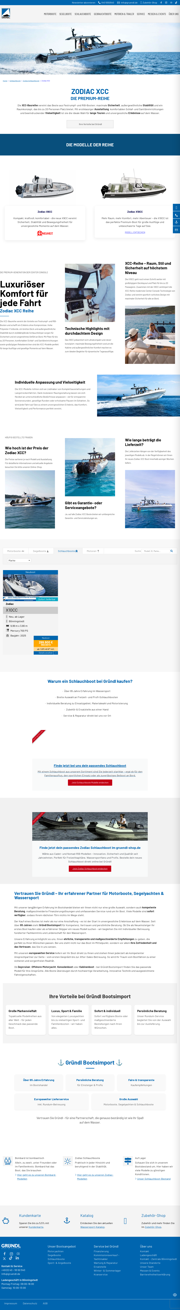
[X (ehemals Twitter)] (4, 1258)
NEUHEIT (45, 233)
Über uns (174, 14)
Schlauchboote (83, 14)
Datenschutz (30, 1303)
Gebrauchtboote (103, 14)
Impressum (10, 1303)
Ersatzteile (100, 1266)
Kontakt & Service (11, 1266)
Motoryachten (56, 1251)
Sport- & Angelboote (59, 1262)
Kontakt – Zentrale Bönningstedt (158, 1259)
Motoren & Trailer (124, 14)
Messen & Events (157, 14)
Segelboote (65, 14)
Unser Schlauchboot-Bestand (154, 1178)
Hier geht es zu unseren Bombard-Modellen (36, 1176)
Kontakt (144, 1251)
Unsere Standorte (150, 1262)
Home (5, 81)
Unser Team (147, 1266)
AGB (45, 1303)
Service (141, 14)
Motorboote (50, 14)
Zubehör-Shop (153, 1226)
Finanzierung (101, 1251)
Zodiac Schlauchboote (31, 81)
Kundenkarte (36, 1226)
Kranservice (101, 1274)
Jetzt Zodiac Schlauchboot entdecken (90, 868)
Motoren (93, 551)
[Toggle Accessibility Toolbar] (175, 1295)
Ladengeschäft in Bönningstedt (19, 1280)
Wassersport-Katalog (92, 1226)
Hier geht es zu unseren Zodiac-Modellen (95, 1176)
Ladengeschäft (148, 1255)
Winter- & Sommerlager (107, 1270)
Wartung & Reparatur (106, 1262)
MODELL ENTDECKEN (135, 232)
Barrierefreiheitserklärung (155, 1274)
